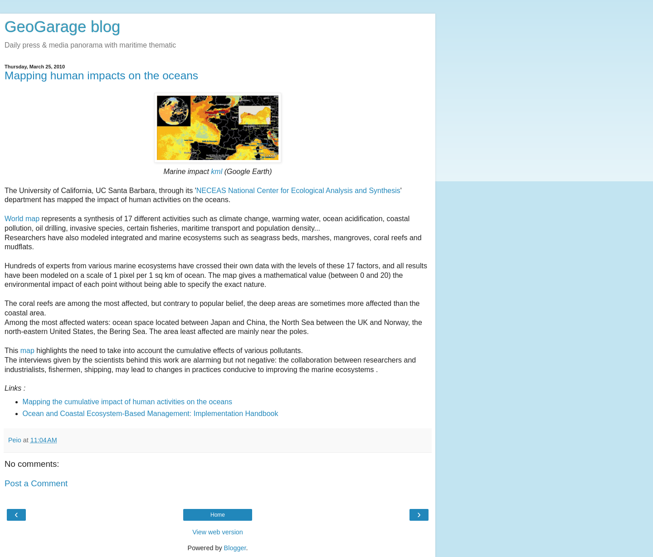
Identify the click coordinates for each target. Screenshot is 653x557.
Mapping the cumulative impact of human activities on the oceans (127, 402)
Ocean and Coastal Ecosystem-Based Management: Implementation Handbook (150, 413)
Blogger (235, 548)
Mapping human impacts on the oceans (101, 75)
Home (217, 515)
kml (216, 171)
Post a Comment (36, 483)
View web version (217, 532)
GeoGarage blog (62, 26)
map (27, 350)
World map (22, 219)
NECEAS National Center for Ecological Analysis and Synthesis (298, 190)
